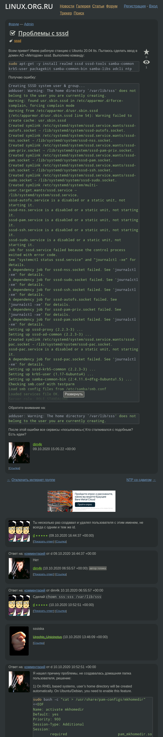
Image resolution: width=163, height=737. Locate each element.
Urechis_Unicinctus (47, 637)
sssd (17, 41)
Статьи (98, 6)
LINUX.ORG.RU (29, 6)
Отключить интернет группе (33, 480)
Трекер (66, 13)
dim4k (37, 444)
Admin (29, 24)
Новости (67, 6)
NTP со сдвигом (139, 480)
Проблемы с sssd (43, 33)
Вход (153, 6)
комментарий (34, 553)
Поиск (79, 13)
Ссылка (14, 468)
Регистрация (135, 6)
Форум (111, 6)
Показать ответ (44, 541)
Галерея (83, 6)
